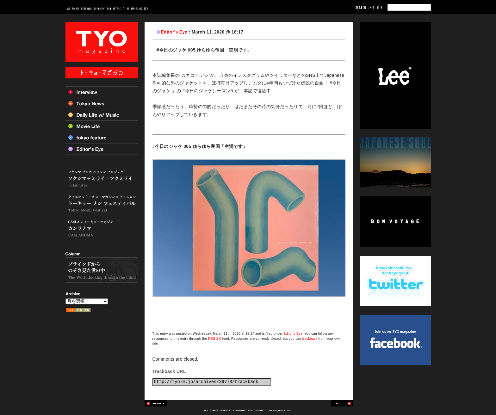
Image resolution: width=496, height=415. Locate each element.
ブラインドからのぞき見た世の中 (101, 270)
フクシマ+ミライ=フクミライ (101, 178)
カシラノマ (101, 228)
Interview (101, 92)
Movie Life (101, 126)
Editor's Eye (174, 32)
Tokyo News (101, 103)
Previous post (156, 403)
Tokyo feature (101, 137)
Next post (342, 403)
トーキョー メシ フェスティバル (101, 203)
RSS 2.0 (214, 338)
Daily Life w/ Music (101, 114)
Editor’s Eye (101, 149)
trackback (309, 338)
